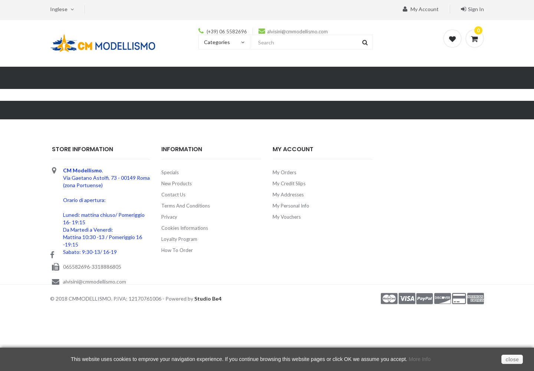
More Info (420, 359)
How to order (177, 250)
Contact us (173, 195)
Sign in (472, 9)
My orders (284, 172)
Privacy (169, 217)
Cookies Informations (184, 228)
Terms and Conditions (185, 206)
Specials (170, 172)
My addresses (288, 195)
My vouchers (287, 217)
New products (176, 183)
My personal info (291, 206)
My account (421, 9)
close (512, 359)
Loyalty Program (179, 239)
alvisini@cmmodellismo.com (297, 31)
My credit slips (289, 183)
